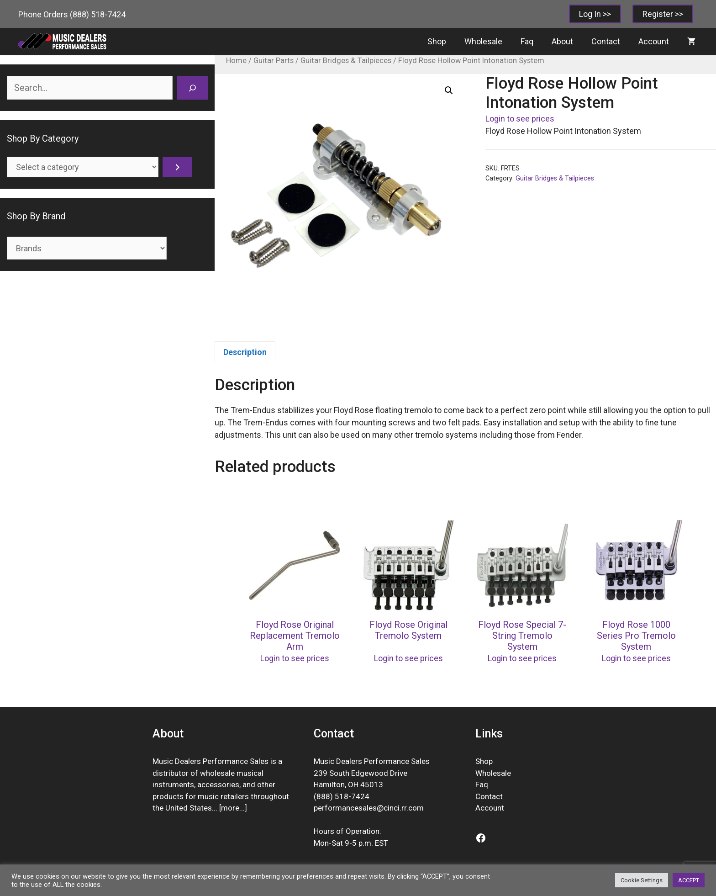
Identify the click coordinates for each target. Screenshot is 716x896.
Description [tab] (245, 352)
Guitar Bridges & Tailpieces (345, 60)
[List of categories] (82, 167)
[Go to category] (177, 167)
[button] (449, 90)
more (230, 807)
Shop (436, 41)
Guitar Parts (273, 60)
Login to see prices (519, 118)
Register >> (662, 14)
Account (653, 41)
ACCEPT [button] (688, 880)
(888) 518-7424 (98, 14)
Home (236, 60)
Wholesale (483, 41)
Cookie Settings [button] (642, 880)
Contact (605, 41)
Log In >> (595, 14)
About (562, 41)
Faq (527, 41)
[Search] (192, 88)
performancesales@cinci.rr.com (369, 807)
